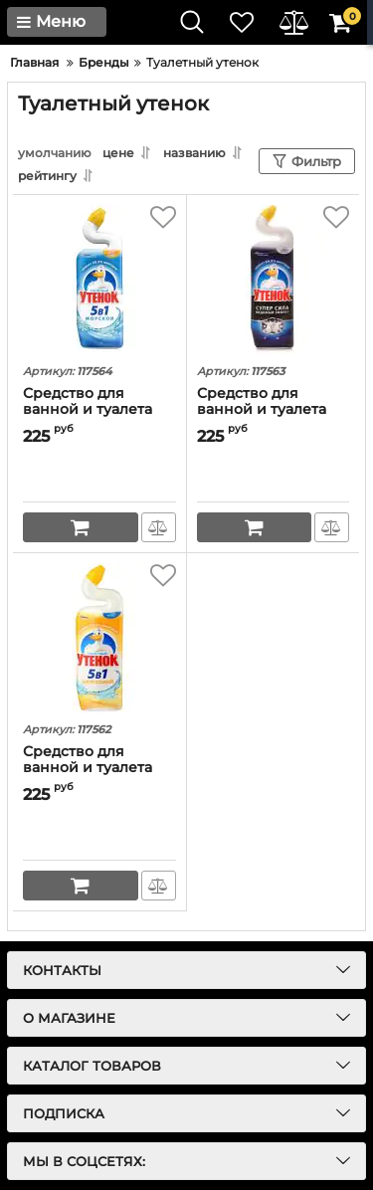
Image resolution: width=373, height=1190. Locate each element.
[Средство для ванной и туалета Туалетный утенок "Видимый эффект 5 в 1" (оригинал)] (273, 279)
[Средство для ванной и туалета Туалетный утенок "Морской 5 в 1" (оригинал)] (99, 279)
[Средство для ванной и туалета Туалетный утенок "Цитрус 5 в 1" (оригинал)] (99, 637)
